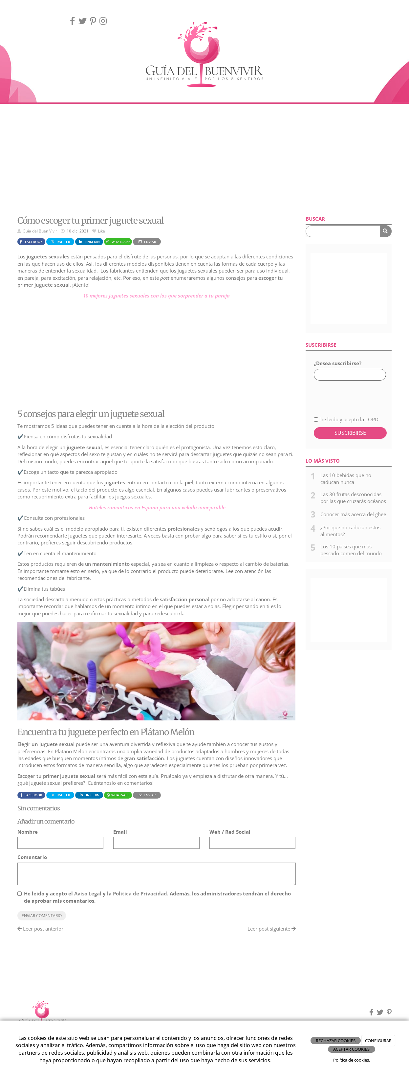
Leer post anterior (40, 928)
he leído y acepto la (346, 419)
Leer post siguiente (272, 928)
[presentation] (349, 394)
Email (120, 831)
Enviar (147, 241)
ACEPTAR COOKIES (351, 1049)
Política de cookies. (351, 1060)
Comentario (32, 857)
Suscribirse (350, 432)
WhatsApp (118, 241)
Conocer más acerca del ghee (353, 514)
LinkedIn (88, 241)
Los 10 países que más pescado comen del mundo (351, 550)
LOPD (371, 419)
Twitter (60, 241)
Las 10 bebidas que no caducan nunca (345, 478)
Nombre (27, 831)
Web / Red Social (229, 831)
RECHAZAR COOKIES (335, 1041)
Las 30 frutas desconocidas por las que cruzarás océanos (353, 497)
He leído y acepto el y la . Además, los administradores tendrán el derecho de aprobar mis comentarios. (157, 897)
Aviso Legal (87, 893)
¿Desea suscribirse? (337, 363)
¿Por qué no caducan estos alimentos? (350, 531)
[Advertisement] (204, 160)
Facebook (30, 241)
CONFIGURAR (378, 1041)
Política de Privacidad (140, 893)
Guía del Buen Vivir (40, 231)
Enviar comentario (42, 915)
